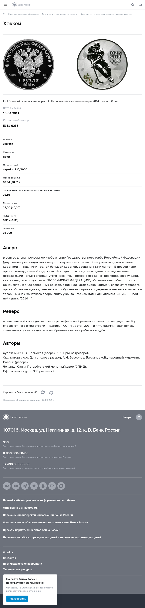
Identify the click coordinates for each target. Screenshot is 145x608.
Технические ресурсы (17, 569)
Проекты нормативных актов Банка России (31, 530)
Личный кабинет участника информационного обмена (39, 500)
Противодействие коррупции (22, 563)
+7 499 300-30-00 (16, 464)
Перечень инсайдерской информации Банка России (38, 515)
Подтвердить (17, 598)
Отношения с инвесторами (21, 507)
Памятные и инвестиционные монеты (59, 14)
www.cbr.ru (28, 587)
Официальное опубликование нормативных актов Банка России (45, 522)
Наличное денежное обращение (23, 14)
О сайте (8, 552)
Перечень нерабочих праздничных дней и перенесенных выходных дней (52, 537)
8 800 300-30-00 (15, 453)
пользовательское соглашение (23, 591)
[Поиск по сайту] (135, 4)
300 (6, 442)
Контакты (9, 558)
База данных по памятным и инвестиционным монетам (106, 14)
